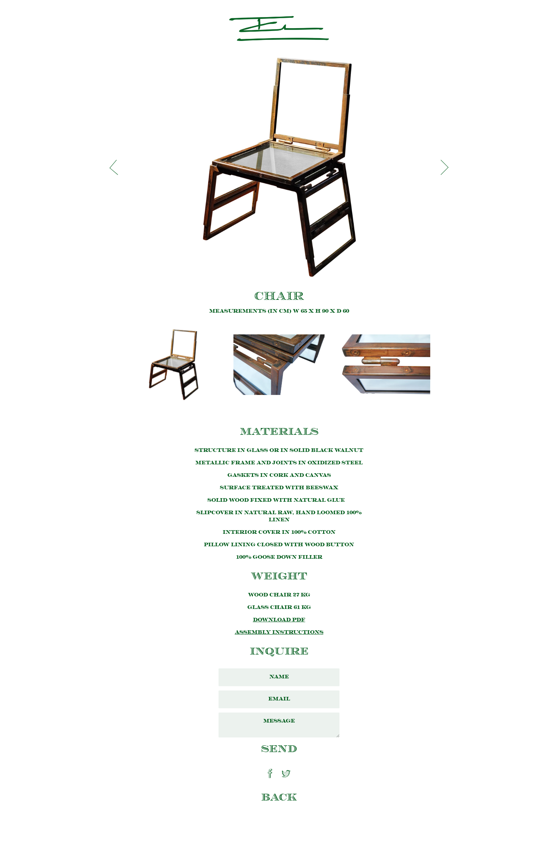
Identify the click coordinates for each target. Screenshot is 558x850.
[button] (117, 167)
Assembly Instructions (279, 632)
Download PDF (279, 619)
